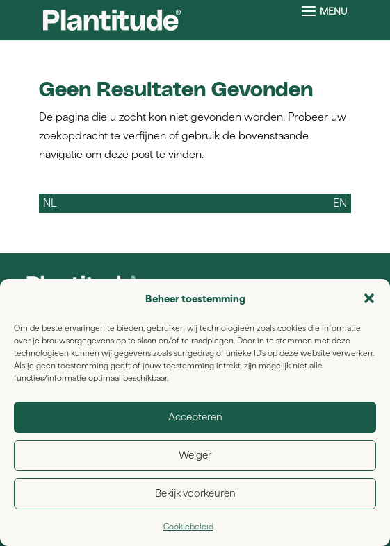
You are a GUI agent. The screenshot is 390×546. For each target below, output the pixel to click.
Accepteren (195, 417)
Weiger (195, 455)
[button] (369, 298)
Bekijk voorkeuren (195, 493)
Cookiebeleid (188, 526)
